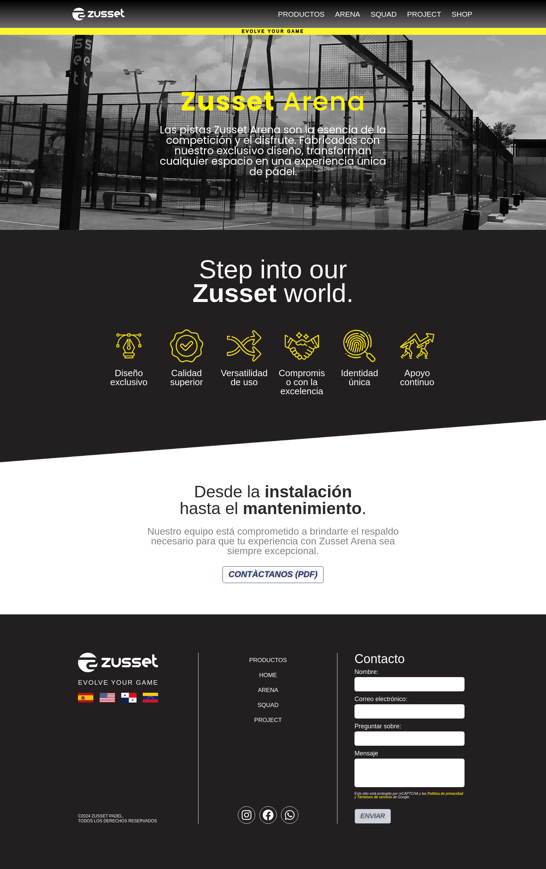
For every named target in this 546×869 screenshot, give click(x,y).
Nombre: (366, 672)
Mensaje (366, 753)
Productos (301, 14)
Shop (462, 14)
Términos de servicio (374, 797)
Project (424, 14)
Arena (347, 14)
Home (268, 675)
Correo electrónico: (380, 699)
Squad (383, 14)
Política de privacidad (445, 794)
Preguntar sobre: (377, 726)
